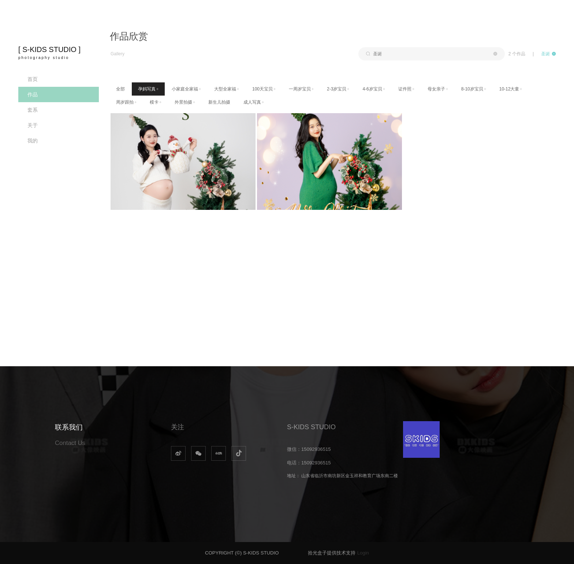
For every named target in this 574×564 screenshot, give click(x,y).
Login (363, 553)
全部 (120, 89)
